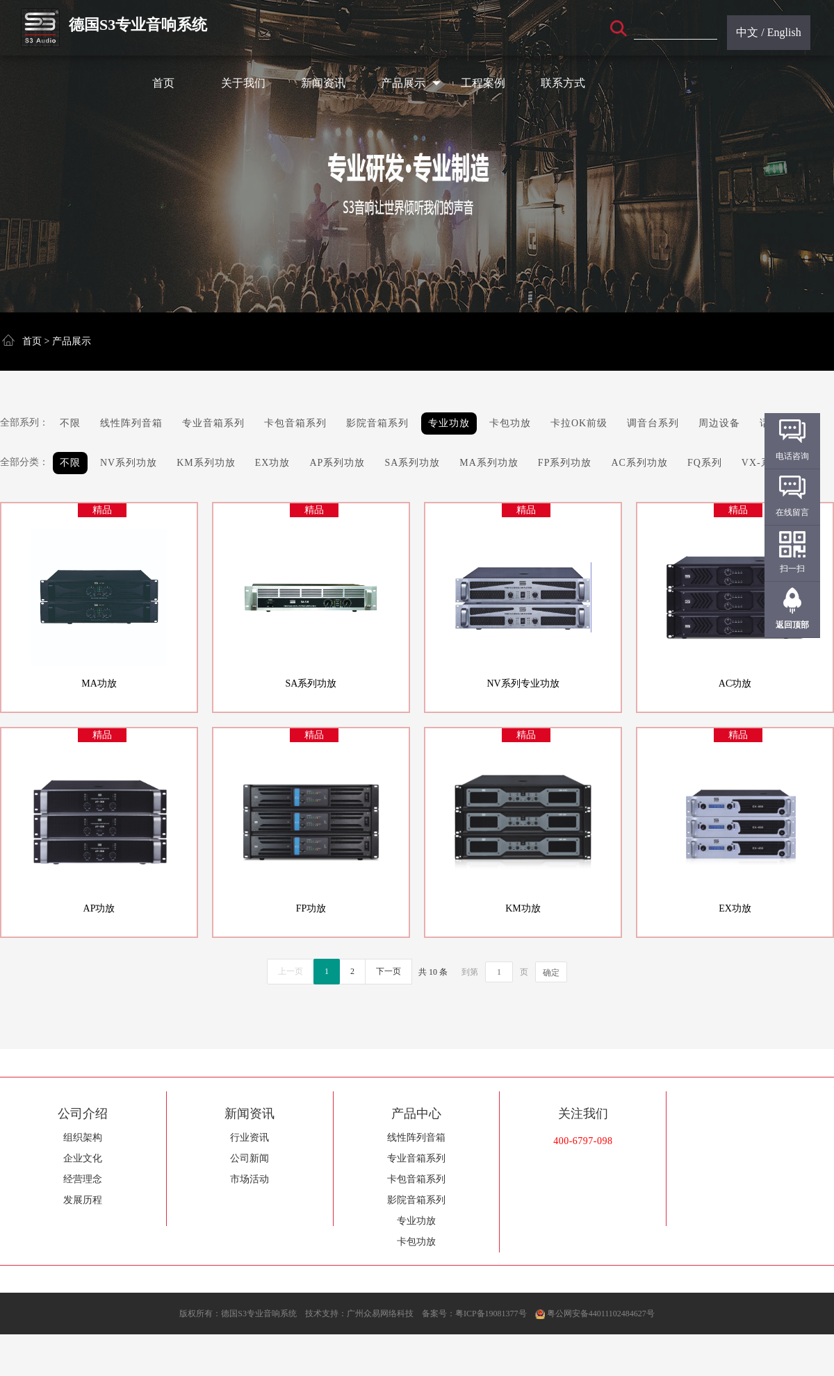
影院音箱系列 (377, 423)
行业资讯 (249, 1137)
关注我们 (583, 1114)
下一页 (388, 971)
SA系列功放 (412, 463)
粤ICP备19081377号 (491, 1313)
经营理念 (82, 1179)
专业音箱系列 (213, 423)
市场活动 (249, 1179)
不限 (70, 423)
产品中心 (416, 1114)
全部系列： (24, 422)
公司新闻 (249, 1158)
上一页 (290, 971)
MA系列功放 (488, 463)
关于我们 (243, 83)
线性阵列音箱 (131, 423)
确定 (551, 973)
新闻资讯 (323, 83)
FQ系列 (704, 463)
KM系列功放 (206, 463)
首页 (163, 83)
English (784, 32)
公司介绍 (83, 1114)
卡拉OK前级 (578, 423)
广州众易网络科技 (380, 1313)
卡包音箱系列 (295, 423)
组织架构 (82, 1137)
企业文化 (82, 1158)
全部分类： (24, 462)
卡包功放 (510, 423)
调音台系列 (653, 423)
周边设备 (719, 423)
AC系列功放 (639, 463)
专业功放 (449, 423)
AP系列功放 (337, 463)
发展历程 (82, 1200)
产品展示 (411, 83)
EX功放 (273, 463)
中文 (747, 32)
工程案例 (483, 83)
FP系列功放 (565, 463)
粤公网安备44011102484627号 (601, 1313)
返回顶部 (792, 625)
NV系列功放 (128, 463)
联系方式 (563, 83)
